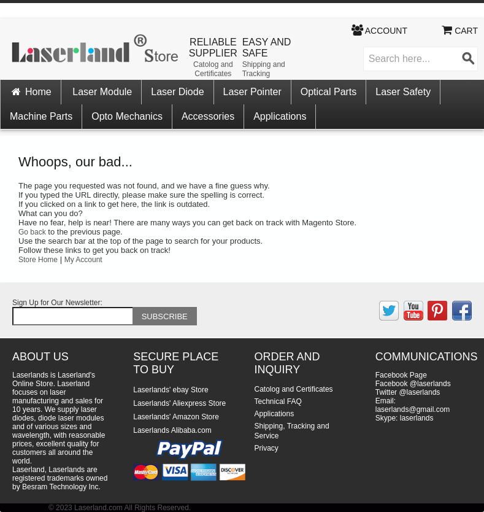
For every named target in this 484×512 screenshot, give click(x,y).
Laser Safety (403, 92)
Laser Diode (177, 92)
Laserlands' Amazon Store (176, 417)
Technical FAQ (278, 401)
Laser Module (102, 92)
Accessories (208, 116)
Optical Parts (329, 92)
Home (31, 92)
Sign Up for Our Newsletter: (57, 302)
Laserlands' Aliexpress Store (179, 403)
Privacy (266, 448)
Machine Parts (41, 116)
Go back (32, 232)
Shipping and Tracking (263, 69)
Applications (279, 116)
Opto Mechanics (127, 116)
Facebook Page (401, 375)
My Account (83, 259)
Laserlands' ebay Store (170, 390)
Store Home (38, 259)
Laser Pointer (252, 92)
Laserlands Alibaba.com (172, 430)
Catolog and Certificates (213, 69)
